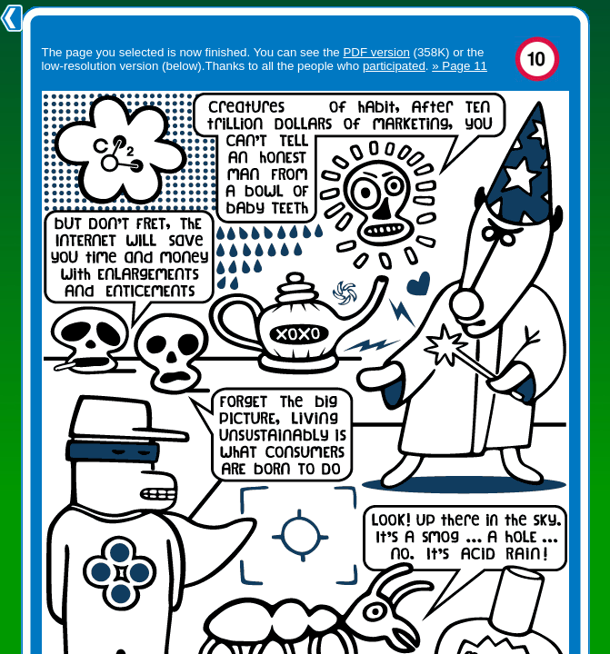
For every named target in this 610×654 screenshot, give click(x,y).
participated (394, 66)
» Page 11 (459, 66)
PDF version (376, 52)
